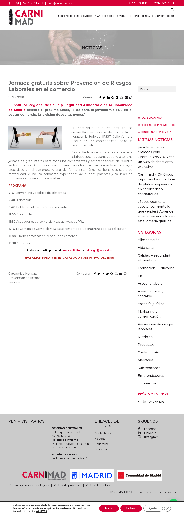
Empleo (144, 276)
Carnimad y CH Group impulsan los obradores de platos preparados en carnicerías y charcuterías (157, 184)
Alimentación (149, 240)
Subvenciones (149, 368)
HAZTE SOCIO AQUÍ (151, 118)
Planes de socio (104, 16)
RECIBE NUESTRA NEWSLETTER (158, 125)
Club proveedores (163, 16)
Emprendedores (151, 376)
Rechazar (131, 508)
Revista (121, 16)
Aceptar (109, 508)
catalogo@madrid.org (99, 250)
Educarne (101, 449)
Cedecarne (102, 444)
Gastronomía (148, 352)
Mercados (146, 360)
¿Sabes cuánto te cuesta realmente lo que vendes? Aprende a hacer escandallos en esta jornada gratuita (156, 211)
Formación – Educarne (156, 268)
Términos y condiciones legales (28, 485)
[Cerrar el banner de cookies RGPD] (167, 508)
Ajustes (153, 508)
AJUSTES (41, 511)
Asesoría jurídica (151, 304)
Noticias (133, 16)
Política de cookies (98, 485)
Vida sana (146, 248)
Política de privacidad (67, 485)
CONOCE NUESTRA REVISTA (156, 132)
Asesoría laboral (150, 284)
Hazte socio (138, 3)
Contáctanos (165, 3)
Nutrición (145, 337)
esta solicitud (72, 250)
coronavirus (147, 383)
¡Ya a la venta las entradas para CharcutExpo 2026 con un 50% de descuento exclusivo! (156, 157)
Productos (146, 345)
